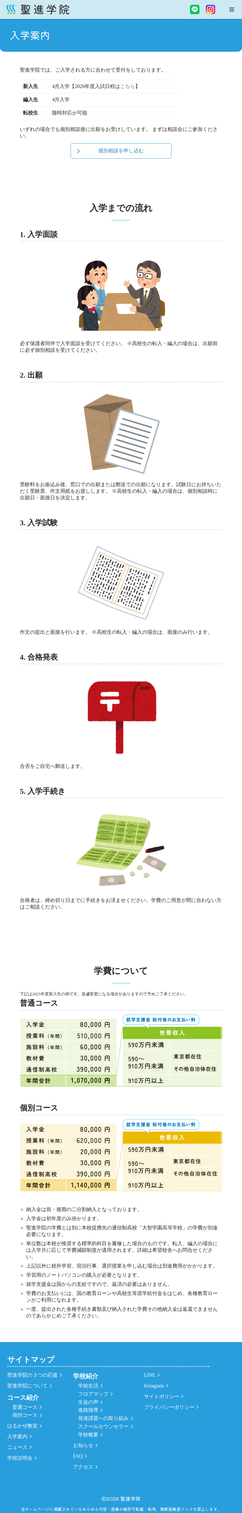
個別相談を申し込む (121, 150)
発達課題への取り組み (103, 1418)
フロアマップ (93, 1394)
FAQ (78, 1456)
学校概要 (88, 1434)
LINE (149, 1375)
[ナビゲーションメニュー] (232, 9)
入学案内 (17, 1436)
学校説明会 (19, 1458)
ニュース (17, 1447)
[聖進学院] (37, 9)
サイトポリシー (161, 1396)
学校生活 (88, 1385)
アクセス (83, 1466)
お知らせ (83, 1445)
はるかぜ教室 (22, 1425)
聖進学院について (27, 1385)
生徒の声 (88, 1402)
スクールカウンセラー (103, 1426)
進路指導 (88, 1410)
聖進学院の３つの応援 (32, 1375)
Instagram (154, 1385)
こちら (127, 86)
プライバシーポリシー (169, 1407)
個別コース (24, 1415)
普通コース (24, 1407)
